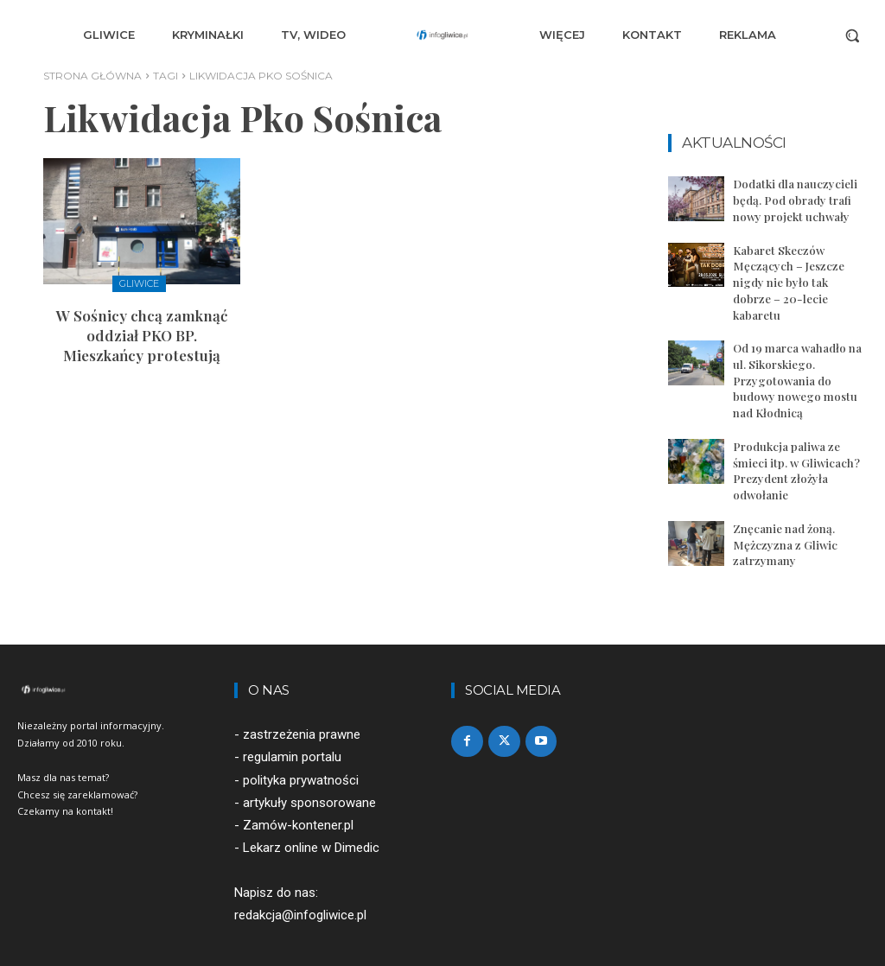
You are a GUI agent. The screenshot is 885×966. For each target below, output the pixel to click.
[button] (852, 35)
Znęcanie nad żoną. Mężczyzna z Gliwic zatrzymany (784, 520)
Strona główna (92, 75)
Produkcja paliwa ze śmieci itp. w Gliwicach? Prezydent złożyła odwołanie (795, 448)
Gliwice (139, 283)
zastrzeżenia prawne (301, 710)
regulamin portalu (292, 732)
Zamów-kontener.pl (298, 801)
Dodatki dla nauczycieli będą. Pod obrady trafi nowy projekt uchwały (794, 199)
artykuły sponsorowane (309, 777)
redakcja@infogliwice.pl (300, 891)
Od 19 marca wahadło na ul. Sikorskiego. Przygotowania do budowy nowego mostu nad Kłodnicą (797, 360)
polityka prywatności (301, 755)
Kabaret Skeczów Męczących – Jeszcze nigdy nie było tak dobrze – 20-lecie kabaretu (800, 272)
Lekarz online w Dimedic (311, 823)
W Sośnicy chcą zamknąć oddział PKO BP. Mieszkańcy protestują (141, 332)
